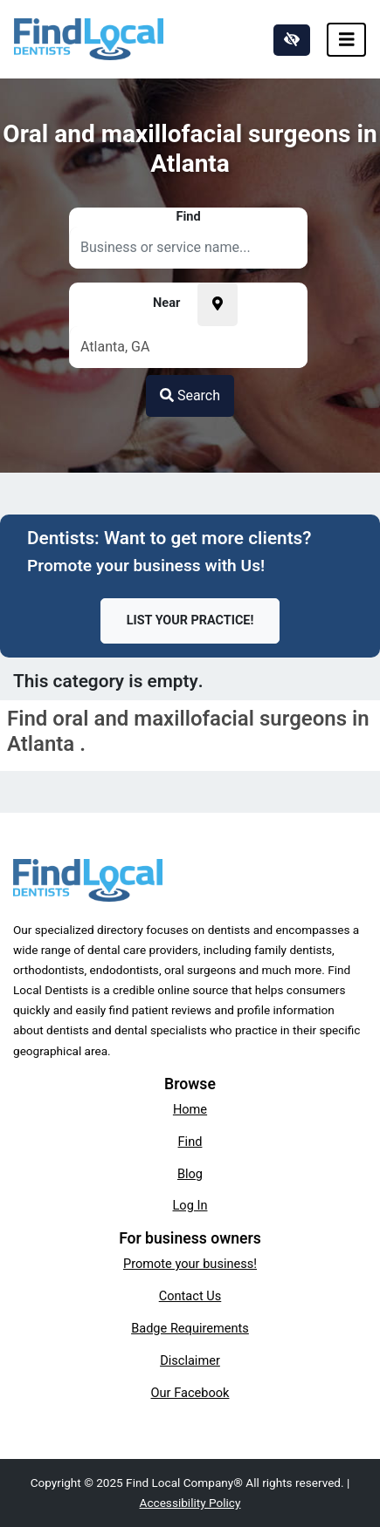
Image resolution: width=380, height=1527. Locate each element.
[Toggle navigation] (347, 40)
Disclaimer (190, 1360)
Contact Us (190, 1296)
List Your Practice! (190, 620)
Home (190, 1109)
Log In (190, 1205)
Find (190, 1141)
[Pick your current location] (217, 304)
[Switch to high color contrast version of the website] (291, 40)
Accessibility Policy (190, 1503)
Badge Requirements (190, 1328)
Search (190, 395)
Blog (190, 1174)
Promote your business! (190, 1263)
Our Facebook (190, 1393)
